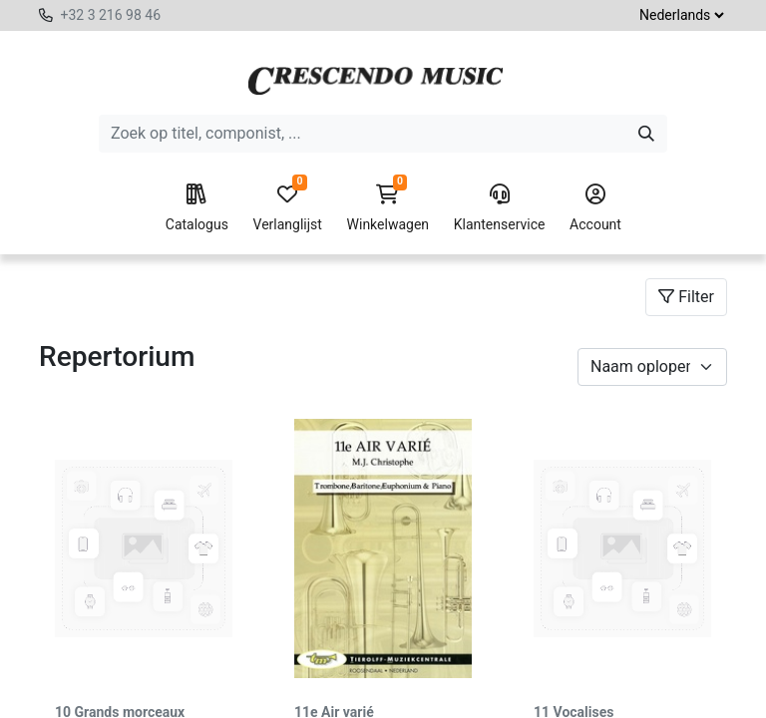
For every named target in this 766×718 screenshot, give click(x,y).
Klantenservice (500, 208)
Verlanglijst (287, 208)
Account (595, 208)
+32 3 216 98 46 (110, 15)
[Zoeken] (646, 134)
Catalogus (197, 208)
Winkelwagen (388, 208)
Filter (686, 296)
